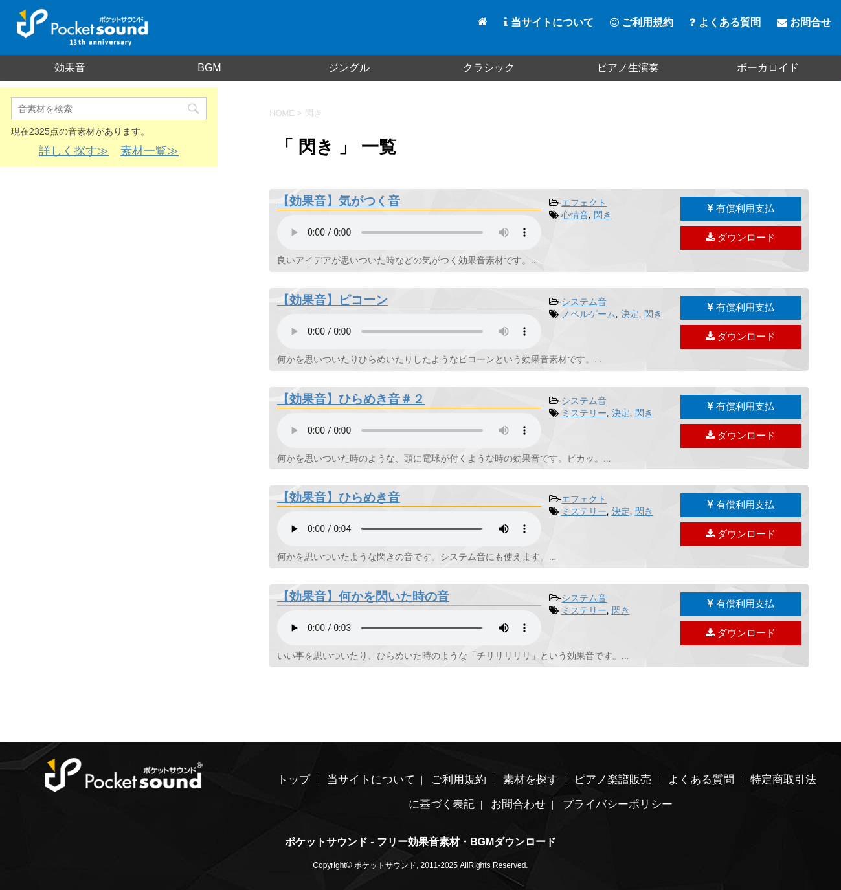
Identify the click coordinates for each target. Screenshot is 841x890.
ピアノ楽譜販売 (612, 779)
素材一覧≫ (149, 150)
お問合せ (804, 22)
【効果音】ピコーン (332, 300)
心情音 (575, 215)
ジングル (349, 67)
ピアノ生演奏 (628, 67)
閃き (603, 215)
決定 (630, 314)
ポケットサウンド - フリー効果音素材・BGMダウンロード (421, 841)
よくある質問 (725, 22)
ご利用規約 (641, 22)
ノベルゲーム (588, 314)
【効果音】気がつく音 (338, 201)
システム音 (584, 301)
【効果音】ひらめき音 (338, 497)
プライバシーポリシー (618, 804)
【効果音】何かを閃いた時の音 (363, 596)
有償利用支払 (741, 208)
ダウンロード (741, 237)
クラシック (489, 67)
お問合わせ (518, 804)
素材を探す (530, 779)
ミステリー (584, 413)
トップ (293, 779)
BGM (209, 67)
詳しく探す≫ (74, 150)
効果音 (69, 67)
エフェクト (584, 202)
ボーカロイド (768, 67)
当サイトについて (548, 22)
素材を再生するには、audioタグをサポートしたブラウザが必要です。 (409, 232)
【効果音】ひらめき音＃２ (351, 399)
